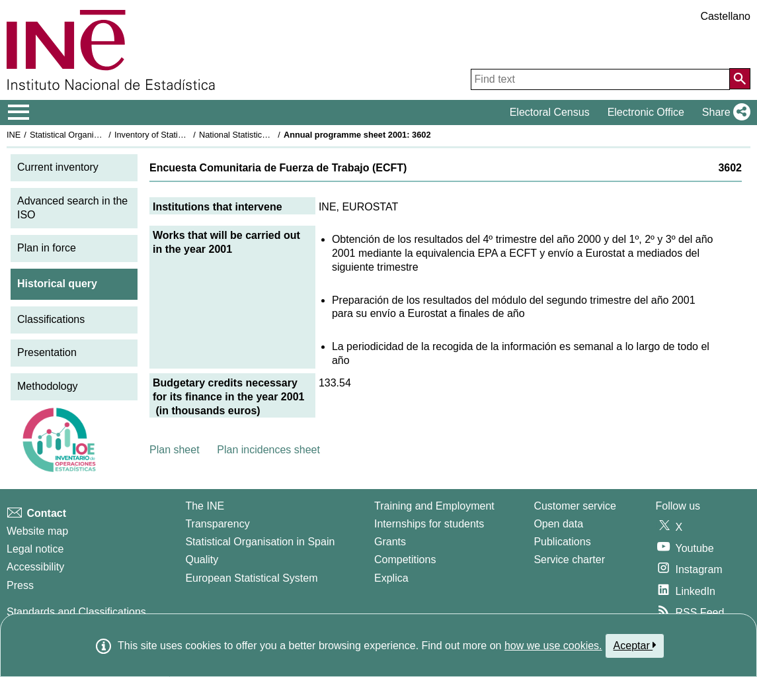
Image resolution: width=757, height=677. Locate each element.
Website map (37, 531)
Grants (390, 541)
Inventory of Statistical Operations (177, 135)
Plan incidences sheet (268, 449)
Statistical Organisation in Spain (89, 135)
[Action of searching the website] (739, 78)
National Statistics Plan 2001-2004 (264, 135)
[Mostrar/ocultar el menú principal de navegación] (19, 112)
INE (13, 135)
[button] (723, 112)
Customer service (575, 506)
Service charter (569, 559)
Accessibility (35, 566)
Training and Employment (434, 506)
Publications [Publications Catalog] (562, 541)
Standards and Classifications (76, 611)
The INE (204, 506)
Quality (201, 559)
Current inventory (58, 167)
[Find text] (600, 79)
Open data (558, 523)
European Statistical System (251, 578)
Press (20, 585)
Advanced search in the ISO (72, 207)
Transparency (217, 523)
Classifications (51, 319)
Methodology (47, 386)
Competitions (405, 559)
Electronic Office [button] (646, 112)
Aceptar (635, 645)
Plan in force (46, 247)
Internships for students (429, 523)
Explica (391, 578)
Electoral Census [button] (550, 112)
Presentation (47, 352)
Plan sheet (174, 449)
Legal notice (35, 549)
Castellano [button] (725, 16)
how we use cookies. (553, 645)
